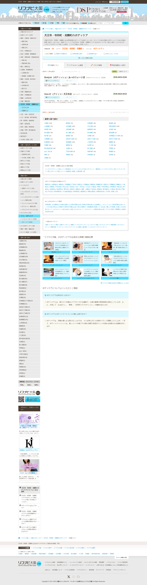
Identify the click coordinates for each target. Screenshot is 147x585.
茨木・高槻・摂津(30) (26, 127)
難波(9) (92, 184)
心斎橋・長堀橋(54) (26, 69)
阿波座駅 (111, 132)
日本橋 (50, 23)
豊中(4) (66, 189)
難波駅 (111, 123)
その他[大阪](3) (67, 191)
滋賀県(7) (83, 191)
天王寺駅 (90, 126)
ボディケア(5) (55, 171)
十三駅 (111, 145)
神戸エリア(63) (24, 161)
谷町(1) (105, 184)
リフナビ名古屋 (69, 548)
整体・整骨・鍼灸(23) (26, 229)
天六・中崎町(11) (25, 51)
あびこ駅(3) (22, 351)
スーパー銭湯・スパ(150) (27, 232)
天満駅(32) (22, 297)
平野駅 (111, 148)
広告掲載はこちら (110, 565)
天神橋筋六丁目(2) (70, 184)
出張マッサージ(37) (26, 35)
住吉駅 (89, 145)
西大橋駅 (90, 132)
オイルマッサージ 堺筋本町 (107, 225)
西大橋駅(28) (23, 285)
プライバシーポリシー (119, 570)
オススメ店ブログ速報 (90, 562)
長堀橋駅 (68, 142)
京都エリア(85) (24, 151)
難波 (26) (24, 82)
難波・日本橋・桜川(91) (27, 79)
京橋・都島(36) (24, 101)
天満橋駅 (47, 139)
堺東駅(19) (22, 367)
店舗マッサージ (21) (27, 188)
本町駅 (46, 129)
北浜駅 (111, 129)
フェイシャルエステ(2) (79, 169)
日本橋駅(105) (23, 256)
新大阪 (43, 23)
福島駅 (68, 136)
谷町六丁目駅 (91, 139)
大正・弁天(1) (80, 187)
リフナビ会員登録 (69, 570)
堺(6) (98, 187)
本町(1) (79, 184)
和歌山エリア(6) (25, 170)
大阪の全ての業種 (25, 179)
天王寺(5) (58, 187)
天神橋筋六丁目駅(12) (26, 301)
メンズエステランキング (76, 565)
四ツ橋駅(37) (23, 282)
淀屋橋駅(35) (23, 247)
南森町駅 (90, 129)
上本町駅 (90, 142)
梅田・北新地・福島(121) (27, 38)
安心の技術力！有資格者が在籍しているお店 (91, 207)
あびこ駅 (47, 151)
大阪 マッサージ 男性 (51, 225)
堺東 (57, 23)
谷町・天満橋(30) (25, 95)
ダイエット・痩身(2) (93, 169)
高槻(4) (99, 189)
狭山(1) (119, 187)
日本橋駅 (68, 126)
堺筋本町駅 (112, 126)
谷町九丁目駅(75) (24, 313)
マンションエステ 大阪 (91, 225)
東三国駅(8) (22, 345)
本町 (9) (24, 60)
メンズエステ (24, 185)
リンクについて (90, 565)
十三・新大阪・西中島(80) (28, 117)
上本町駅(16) (23, 323)
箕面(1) (78, 189)
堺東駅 (68, 154)
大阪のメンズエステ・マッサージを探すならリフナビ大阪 (74, 581)
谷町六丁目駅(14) (24, 310)
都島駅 (68, 145)
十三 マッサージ (102, 227)
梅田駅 (68, 123)
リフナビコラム (110, 562)
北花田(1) (52, 189)
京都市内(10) (100, 191)
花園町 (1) (24, 110)
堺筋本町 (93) (25, 63)
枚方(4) (118, 189)
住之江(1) (65, 187)
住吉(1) (72, 187)
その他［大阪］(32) (26, 139)
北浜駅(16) (22, 275)
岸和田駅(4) (22, 370)
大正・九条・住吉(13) (26, 114)
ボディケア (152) (26, 222)
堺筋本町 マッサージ (57, 227)
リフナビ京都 (58, 548)
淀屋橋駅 (90, 123)
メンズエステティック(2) (53, 169)
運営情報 (91, 570)
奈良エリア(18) (24, 164)
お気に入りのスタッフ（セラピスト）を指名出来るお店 (87, 209)
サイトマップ (100, 570)
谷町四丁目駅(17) (24, 307)
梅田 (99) (24, 41)
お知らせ (47, 570)
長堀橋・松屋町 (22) (27, 76)
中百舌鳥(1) (105, 187)
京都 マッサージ (65, 225)
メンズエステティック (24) (29, 197)
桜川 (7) (24, 88)
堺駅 (45, 154)
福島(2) (61, 184)
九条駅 (68, 148)
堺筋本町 (36, 23)
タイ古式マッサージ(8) (27, 226)
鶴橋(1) (118, 184)
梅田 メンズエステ (76, 225)
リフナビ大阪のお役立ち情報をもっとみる (115, 283)
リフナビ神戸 (47, 548)
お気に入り (92, 23)
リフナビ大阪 (37, 548)
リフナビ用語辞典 (122, 562)
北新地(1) (55, 184)
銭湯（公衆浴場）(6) (78, 171)
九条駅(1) (22, 341)
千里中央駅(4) (23, 354)
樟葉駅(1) (22, 360)
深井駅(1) (22, 373)
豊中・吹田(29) (24, 124)
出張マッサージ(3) (25, 148)
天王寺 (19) (25, 107)
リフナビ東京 (80, 548)
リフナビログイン (82, 570)
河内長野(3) (57, 191)
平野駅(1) (22, 348)
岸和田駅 (90, 154)
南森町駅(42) (23, 272)
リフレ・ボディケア (26, 216)
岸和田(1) (113, 187)
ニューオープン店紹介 (75, 562)
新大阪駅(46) (23, 278)
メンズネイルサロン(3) (109, 169)
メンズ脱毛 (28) (26, 200)
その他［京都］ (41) (27, 157)
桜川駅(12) (22, 291)
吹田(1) (72, 189)
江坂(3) (93, 187)
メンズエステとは (50, 565)
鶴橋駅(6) (22, 326)
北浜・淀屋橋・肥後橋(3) (27, 54)
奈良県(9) (76, 191)
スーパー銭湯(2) (66, 171)
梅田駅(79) (22, 244)
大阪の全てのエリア (26, 32)
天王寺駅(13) (23, 260)
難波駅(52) (22, 250)
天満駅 (89, 136)
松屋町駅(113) (23, 316)
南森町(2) (99, 184)
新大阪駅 (47, 132)
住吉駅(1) (22, 332)
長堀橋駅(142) (23, 319)
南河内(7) (22, 136)
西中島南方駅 (48, 148)
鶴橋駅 (111, 142)
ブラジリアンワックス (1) (29, 209)
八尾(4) (112, 189)
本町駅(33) (22, 266)
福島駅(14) (22, 294)
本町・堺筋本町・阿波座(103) (29, 57)
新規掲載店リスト (62, 562)
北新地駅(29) (23, 269)
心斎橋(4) (86, 184)
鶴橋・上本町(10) (25, 98)
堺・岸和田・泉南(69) (26, 120)
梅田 (63, 23)
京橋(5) (52, 187)
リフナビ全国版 (24, 548)
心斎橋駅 (47, 126)
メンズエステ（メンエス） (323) (29, 193)
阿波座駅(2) (22, 288)
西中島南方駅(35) (24, 338)
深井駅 (111, 154)
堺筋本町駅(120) (24, 263)
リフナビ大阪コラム (72, 23)
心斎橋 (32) (25, 73)
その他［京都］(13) (112, 191)
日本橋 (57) (25, 85)
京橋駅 (46, 145)
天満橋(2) (112, 184)
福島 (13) (24, 47)
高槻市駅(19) (23, 357)
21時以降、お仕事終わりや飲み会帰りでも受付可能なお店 (63, 204)
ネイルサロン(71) (25, 213)
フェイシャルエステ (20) (29, 203)
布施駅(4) (22, 376)
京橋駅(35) (22, 329)
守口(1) (50, 191)
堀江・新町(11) (24, 66)
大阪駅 (46, 123)
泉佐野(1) (60, 189)
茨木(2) (93, 189)
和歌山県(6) (91, 191)
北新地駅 (68, 129)
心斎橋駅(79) (23, 253)
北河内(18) (23, 133)
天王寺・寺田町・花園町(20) (28, 104)
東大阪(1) (106, 189)
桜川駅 (46, 136)
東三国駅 (90, 148)
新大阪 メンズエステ (89, 227)
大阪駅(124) (23, 241)
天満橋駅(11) (23, 304)
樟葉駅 (111, 151)
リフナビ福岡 (91, 548)
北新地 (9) (24, 44)
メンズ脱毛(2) (66, 169)
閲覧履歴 (83, 23)
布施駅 (46, 158)
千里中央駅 (69, 151)
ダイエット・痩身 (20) (28, 206)
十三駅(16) (22, 335)
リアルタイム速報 (50, 562)
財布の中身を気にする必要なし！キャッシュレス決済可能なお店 (102, 204)
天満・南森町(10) (25, 92)
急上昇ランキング (62, 565)
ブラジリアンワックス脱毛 (73, 227)
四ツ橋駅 (68, 132)
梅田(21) (47, 184)
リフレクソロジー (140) (29, 219)
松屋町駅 (47, 142)
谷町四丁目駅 (70, 139)
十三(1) (88, 187)
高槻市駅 (90, 151)
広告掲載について (57, 570)
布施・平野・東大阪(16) (27, 130)
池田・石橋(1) (85, 189)
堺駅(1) (21, 364)
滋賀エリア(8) (24, 167)
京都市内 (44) (25, 154)
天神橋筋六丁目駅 (114, 136)
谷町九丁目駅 (113, 139)
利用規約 (108, 570)
